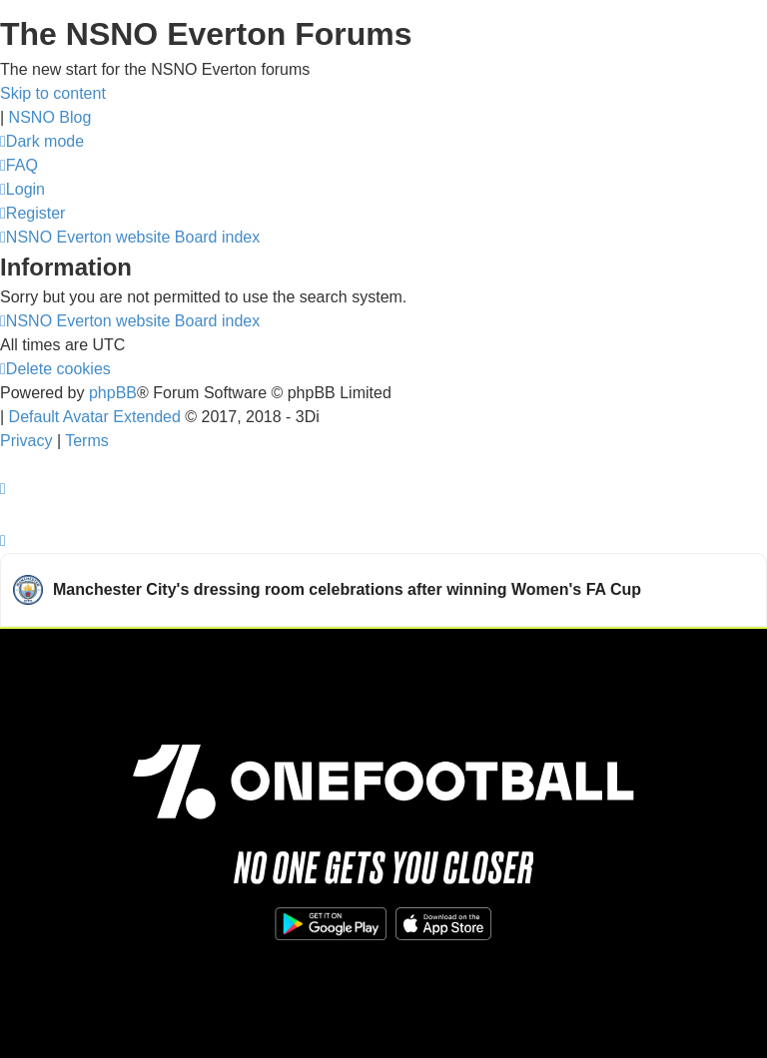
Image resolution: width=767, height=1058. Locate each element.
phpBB (113, 392)
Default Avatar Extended (95, 416)
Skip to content (53, 93)
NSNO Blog (50, 117)
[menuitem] (19, 165)
